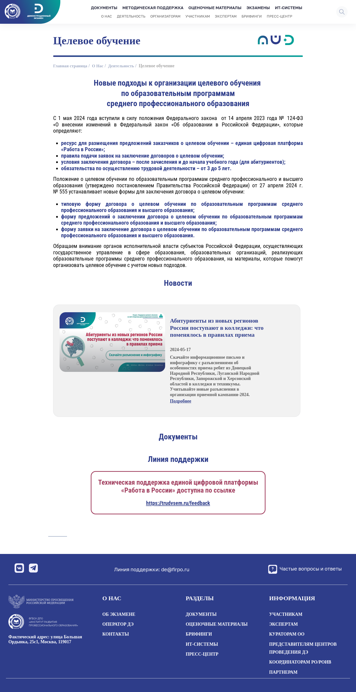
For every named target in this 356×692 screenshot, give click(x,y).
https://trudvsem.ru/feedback (178, 503)
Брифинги (252, 16)
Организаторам (165, 16)
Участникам (197, 16)
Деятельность (131, 16)
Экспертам (226, 16)
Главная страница (71, 65)
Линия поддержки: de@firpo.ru (147, 569)
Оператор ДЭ (118, 624)
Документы (104, 7)
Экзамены (258, 7)
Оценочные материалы (215, 7)
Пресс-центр (279, 16)
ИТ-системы (288, 7)
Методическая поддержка (152, 7)
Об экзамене (118, 614)
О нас (106, 16)
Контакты (115, 634)
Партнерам (283, 672)
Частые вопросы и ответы (300, 569)
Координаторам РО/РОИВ (300, 662)
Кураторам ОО (287, 634)
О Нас (100, 65)
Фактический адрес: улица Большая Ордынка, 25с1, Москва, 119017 (45, 639)
